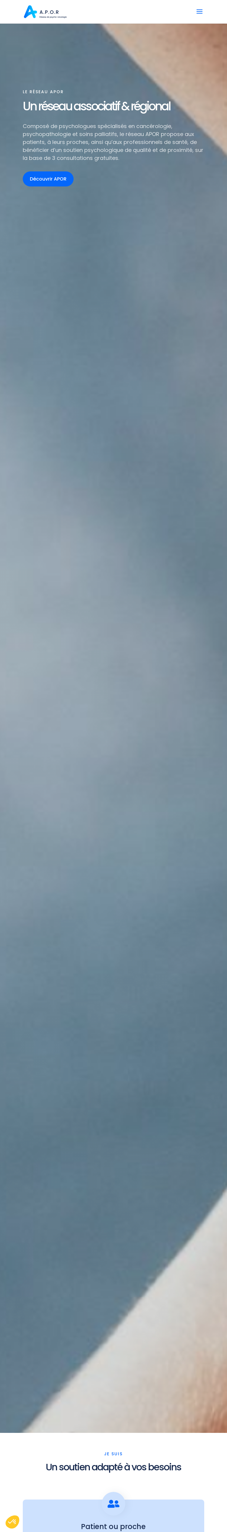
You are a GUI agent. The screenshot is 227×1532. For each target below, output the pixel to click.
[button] (12, 1522)
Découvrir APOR (48, 179)
